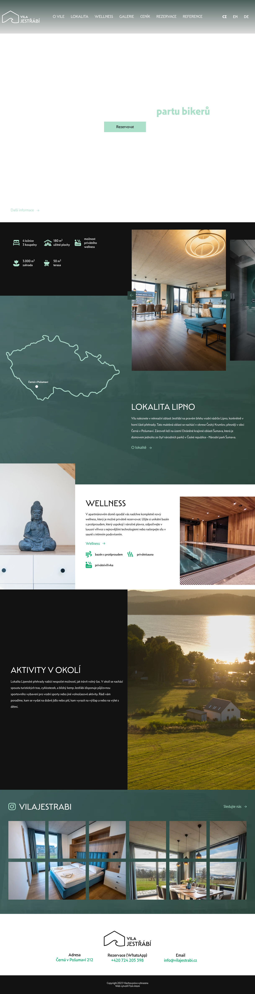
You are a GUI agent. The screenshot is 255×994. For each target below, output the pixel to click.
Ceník (145, 16)
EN (235, 16)
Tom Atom (134, 985)
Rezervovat (125, 126)
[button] (132, 295)
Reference (192, 16)
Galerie (126, 16)
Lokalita (79, 16)
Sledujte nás (232, 806)
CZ (224, 16)
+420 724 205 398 (127, 960)
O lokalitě (138, 447)
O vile (58, 16)
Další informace (22, 210)
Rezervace (166, 16)
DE (246, 16)
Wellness (104, 16)
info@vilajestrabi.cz (180, 960)
